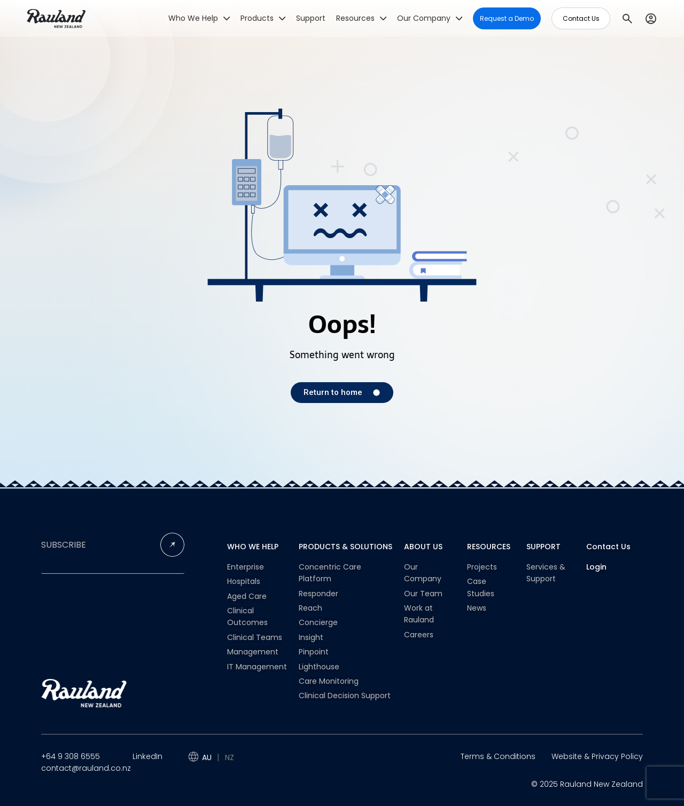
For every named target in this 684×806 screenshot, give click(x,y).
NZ (229, 757)
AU (207, 757)
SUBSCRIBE (63, 545)
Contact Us (608, 546)
